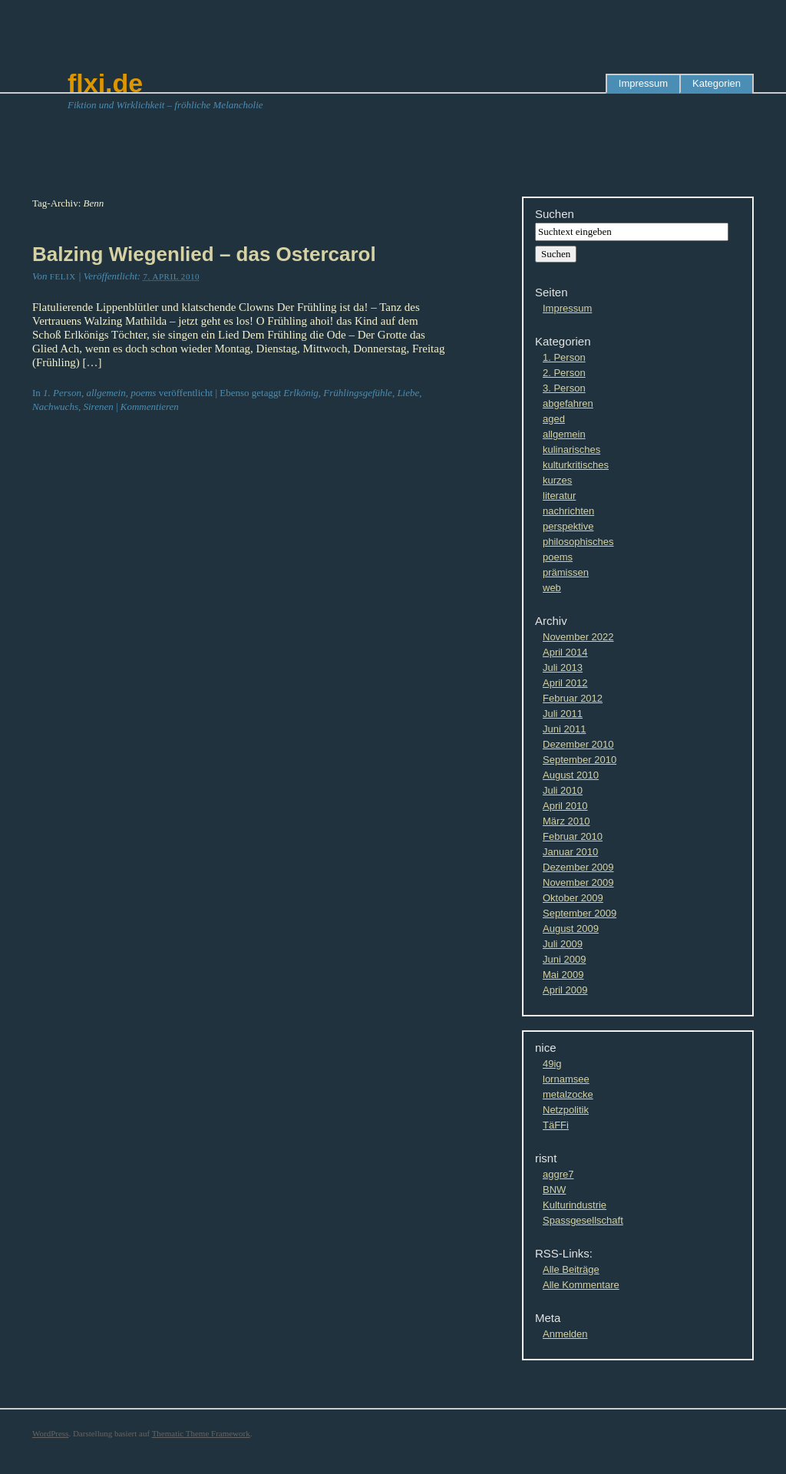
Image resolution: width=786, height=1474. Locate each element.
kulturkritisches (576, 465)
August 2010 (571, 775)
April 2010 (565, 805)
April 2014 (565, 652)
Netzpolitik (566, 1109)
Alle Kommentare (581, 1285)
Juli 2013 (563, 667)
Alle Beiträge (571, 1269)
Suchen (554, 213)
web (552, 587)
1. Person (62, 392)
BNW (554, 1189)
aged (554, 419)
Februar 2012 (573, 698)
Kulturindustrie (574, 1205)
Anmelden (565, 1334)
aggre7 (558, 1174)
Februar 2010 (573, 836)
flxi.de (105, 82)
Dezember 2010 (578, 744)
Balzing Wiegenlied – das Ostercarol (204, 254)
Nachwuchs (55, 406)
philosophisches (578, 541)
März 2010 (566, 821)
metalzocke (568, 1094)
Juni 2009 (564, 959)
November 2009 (578, 882)
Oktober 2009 (573, 898)
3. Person (564, 388)
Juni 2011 (564, 729)
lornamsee (566, 1079)
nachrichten (568, 511)
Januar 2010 (570, 852)
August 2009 (571, 928)
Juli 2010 (563, 790)
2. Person (564, 372)
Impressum (643, 83)
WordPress (50, 1433)
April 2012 (565, 683)
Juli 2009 (563, 944)
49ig (552, 1063)
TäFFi (556, 1125)
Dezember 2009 (578, 867)
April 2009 (565, 990)
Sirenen (98, 406)
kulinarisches (571, 449)
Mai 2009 (563, 974)
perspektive (568, 526)
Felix (63, 276)
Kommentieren (150, 406)
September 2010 (579, 759)
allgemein (105, 392)
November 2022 (578, 637)
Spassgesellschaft (583, 1220)
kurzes (557, 480)
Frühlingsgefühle (357, 392)
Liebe (408, 392)
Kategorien (716, 83)
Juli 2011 (563, 713)
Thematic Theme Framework (201, 1433)
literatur (559, 495)
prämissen (566, 572)
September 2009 (579, 913)
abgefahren (568, 403)
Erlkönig (301, 392)
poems (143, 392)
